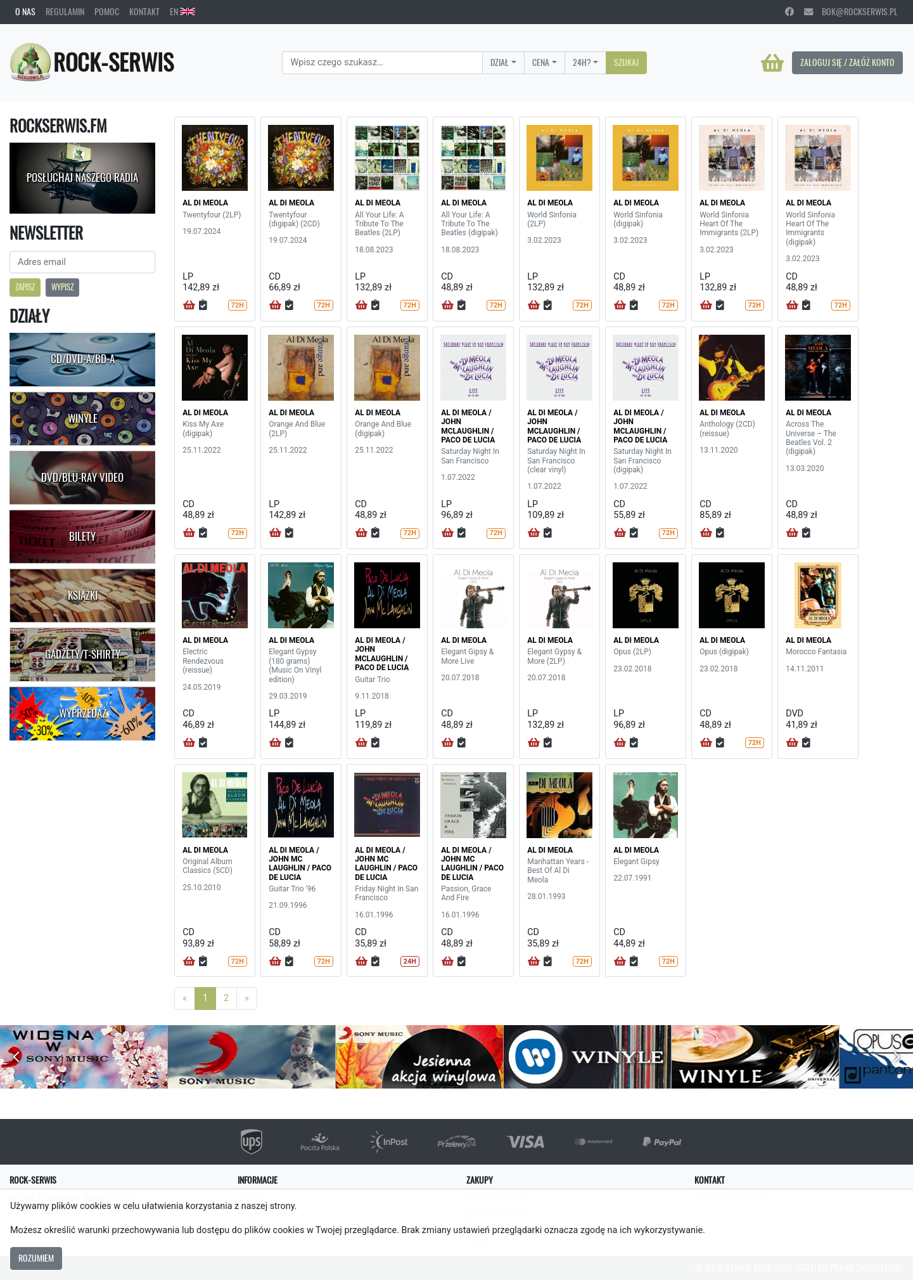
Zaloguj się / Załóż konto (847, 62)
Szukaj (626, 62)
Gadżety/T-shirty (82, 654)
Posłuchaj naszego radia (82, 177)
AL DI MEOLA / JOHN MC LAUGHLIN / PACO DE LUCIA (300, 864)
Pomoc (106, 11)
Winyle (83, 418)
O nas (25, 11)
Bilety (82, 536)
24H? (582, 62)
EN (182, 11)
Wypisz (62, 286)
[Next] (246, 998)
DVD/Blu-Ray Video (82, 477)
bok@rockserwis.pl (851, 11)
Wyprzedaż (82, 713)
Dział (499, 62)
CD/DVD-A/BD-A (83, 358)
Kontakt (144, 11)
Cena (540, 62)
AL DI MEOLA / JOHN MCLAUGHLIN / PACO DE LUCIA (468, 426)
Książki (83, 595)
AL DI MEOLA (205, 202)
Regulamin (65, 11)
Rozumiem (36, 1257)
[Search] (382, 62)
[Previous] (184, 998)
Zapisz (25, 286)
